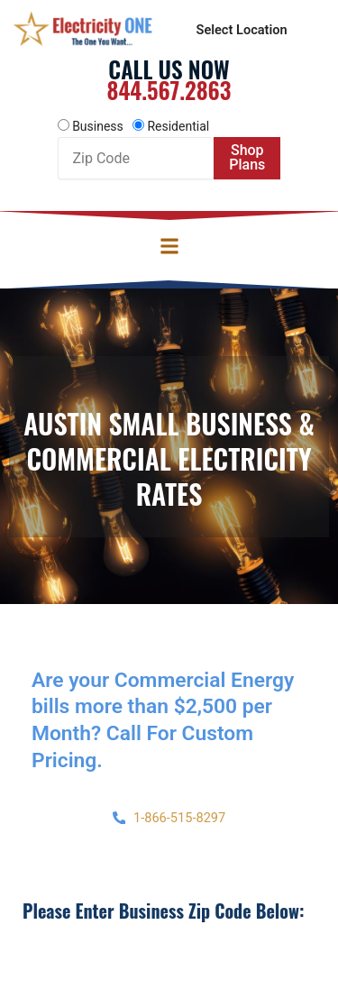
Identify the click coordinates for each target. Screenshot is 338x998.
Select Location (242, 30)
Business (97, 126)
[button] (169, 246)
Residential (178, 126)
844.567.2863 (168, 89)
